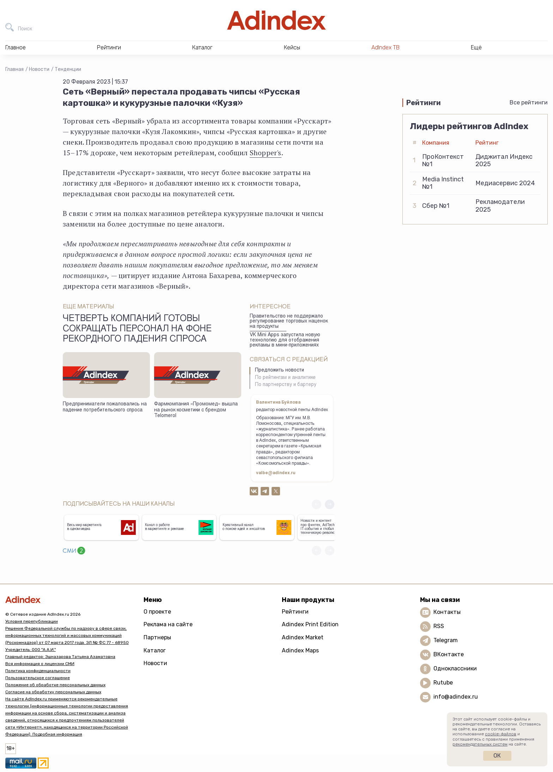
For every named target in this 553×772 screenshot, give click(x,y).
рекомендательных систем (480, 744)
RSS (438, 626)
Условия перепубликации (31, 621)
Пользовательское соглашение (37, 677)
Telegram (445, 640)
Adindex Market (302, 637)
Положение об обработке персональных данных (55, 684)
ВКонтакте (448, 654)
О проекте (157, 611)
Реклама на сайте (168, 624)
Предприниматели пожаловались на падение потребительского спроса (105, 407)
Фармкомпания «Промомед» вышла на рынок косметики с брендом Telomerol (196, 410)
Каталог (155, 650)
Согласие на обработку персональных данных (53, 691)
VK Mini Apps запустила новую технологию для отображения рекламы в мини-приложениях (285, 340)
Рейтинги (295, 611)
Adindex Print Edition (310, 624)
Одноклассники (455, 668)
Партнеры (157, 637)
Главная (14, 69)
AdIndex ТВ (385, 47)
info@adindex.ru (455, 696)
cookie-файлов (500, 733)
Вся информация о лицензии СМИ (39, 663)
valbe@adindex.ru (276, 473)
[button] (329, 504)
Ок (497, 755)
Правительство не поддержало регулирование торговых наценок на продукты (289, 321)
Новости (39, 69)
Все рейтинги (529, 102)
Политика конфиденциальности (38, 670)
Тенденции (68, 69)
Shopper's (265, 152)
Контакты (447, 612)
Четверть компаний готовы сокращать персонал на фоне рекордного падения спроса (137, 329)
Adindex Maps (300, 650)
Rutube (443, 682)
